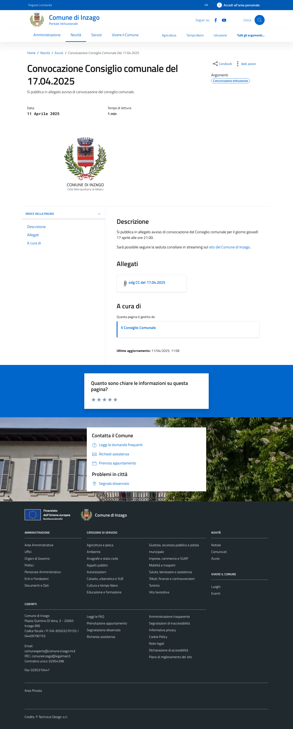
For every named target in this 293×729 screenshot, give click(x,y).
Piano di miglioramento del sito (170, 656)
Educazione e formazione (104, 592)
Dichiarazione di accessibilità (168, 650)
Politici (29, 565)
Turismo (154, 585)
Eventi (215, 593)
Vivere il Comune (125, 35)
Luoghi (215, 586)
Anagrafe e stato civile (102, 558)
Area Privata (33, 690)
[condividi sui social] (222, 63)
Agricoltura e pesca (100, 544)
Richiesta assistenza (101, 636)
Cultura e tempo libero (102, 585)
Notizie (216, 544)
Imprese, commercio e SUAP (168, 558)
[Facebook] (214, 19)
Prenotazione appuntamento (107, 623)
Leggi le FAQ (95, 616)
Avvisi (215, 558)
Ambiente (93, 551)
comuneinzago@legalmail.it (51, 656)
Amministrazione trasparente (169, 616)
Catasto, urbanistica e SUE (105, 578)
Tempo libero (195, 35)
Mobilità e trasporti (162, 565)
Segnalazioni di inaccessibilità (169, 623)
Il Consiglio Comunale (138, 327)
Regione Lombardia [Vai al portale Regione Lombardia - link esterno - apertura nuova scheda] (40, 5)
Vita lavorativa (159, 592)
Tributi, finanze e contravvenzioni (172, 578)
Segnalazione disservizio (103, 629)
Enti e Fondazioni (37, 578)
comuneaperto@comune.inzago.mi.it (50, 650)
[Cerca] (260, 20)
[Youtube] (222, 19)
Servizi (96, 35)
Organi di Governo (37, 558)
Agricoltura (169, 35)
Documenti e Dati (37, 585)
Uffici (28, 551)
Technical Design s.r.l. (53, 716)
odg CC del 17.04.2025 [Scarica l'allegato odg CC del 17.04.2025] (147, 282)
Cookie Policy (158, 636)
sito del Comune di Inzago (229, 247)
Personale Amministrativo (43, 571)
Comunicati (219, 551)
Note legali (156, 643)
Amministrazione (47, 35)
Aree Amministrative (39, 544)
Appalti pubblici (97, 565)
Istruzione (220, 35)
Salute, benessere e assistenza (170, 571)
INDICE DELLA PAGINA (63, 213)
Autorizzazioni (96, 571)
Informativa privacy (162, 629)
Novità (76, 35)
